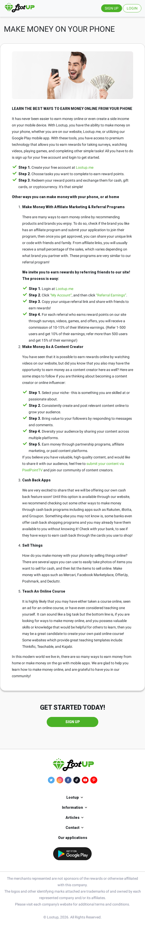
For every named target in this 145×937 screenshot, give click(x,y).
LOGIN (132, 8)
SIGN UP (111, 8)
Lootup (72, 797)
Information (72, 807)
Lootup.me (84, 167)
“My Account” (61, 295)
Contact (72, 828)
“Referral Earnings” (111, 295)
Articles (72, 817)
